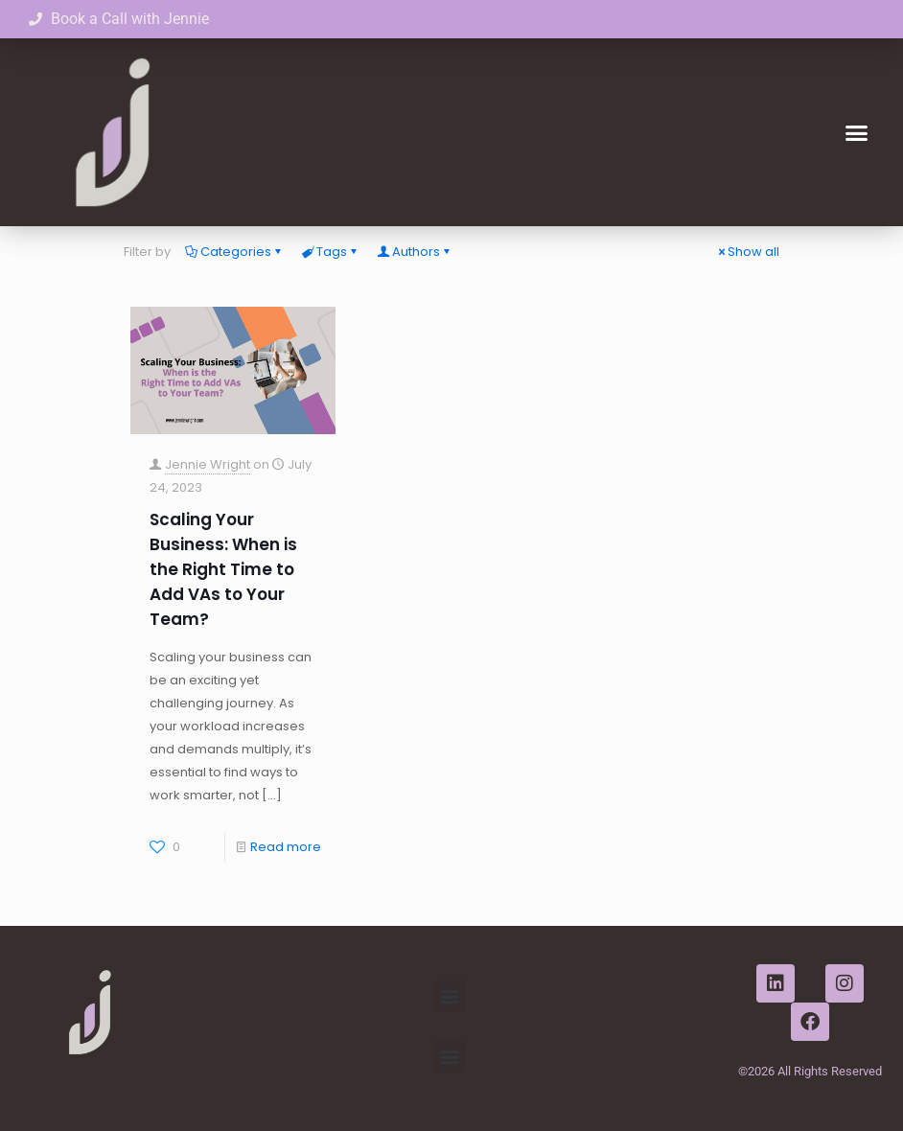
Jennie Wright (207, 464)
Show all (747, 251)
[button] (856, 132)
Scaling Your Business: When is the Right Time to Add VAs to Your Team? (223, 569)
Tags (330, 251)
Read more (285, 847)
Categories (234, 251)
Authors (414, 251)
